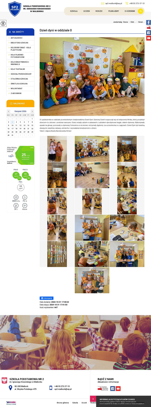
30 (8, 135)
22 (32, 129)
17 (12, 129)
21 (28, 129)
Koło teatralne (18, 69)
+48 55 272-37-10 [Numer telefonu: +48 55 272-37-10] (62, 386)
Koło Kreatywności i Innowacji (20, 63)
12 (20, 125)
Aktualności (16, 38)
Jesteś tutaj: (118, 22)
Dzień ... (140, 22)
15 (32, 125)
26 (20, 132)
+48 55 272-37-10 (135, 3)
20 (24, 129)
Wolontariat (16, 88)
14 (28, 125)
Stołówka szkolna (19, 79)
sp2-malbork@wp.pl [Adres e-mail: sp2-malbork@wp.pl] (63, 389)
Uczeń (86, 11)
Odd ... (132, 22)
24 (12, 132)
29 (32, 132)
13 (24, 125)
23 (8, 132)
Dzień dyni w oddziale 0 (56, 30)
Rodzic (99, 11)
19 (20, 129)
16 (8, 129)
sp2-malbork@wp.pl (111, 3)
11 (16, 125)
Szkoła (74, 11)
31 (12, 135)
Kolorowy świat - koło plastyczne (21, 49)
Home (125, 22)
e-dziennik (130, 11)
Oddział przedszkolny (21, 74)
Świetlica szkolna (19, 84)
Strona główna (64, 11)
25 (16, 132)
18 (16, 129)
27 (24, 132)
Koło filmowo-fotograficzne (17, 56)
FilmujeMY (113, 11)
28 (28, 132)
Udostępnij (46, 298)
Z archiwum (16, 93)
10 (12, 125)
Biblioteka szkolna (19, 43)
